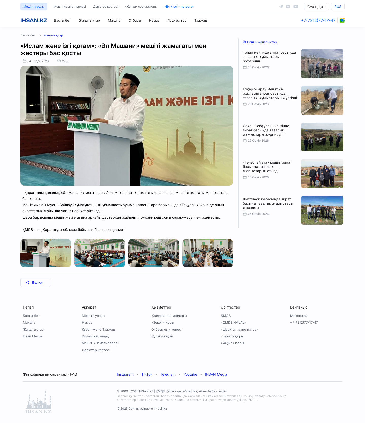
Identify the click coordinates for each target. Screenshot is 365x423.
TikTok (146, 374)
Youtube (190, 374)
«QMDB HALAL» (233, 322)
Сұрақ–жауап (162, 336)
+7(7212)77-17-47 (318, 20)
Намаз (154, 20)
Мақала (114, 20)
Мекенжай (299, 316)
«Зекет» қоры (162, 322)
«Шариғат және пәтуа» (239, 329)
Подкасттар (176, 20)
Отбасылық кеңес (166, 329)
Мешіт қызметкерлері (69, 6)
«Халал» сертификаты (141, 6)
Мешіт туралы (33, 6)
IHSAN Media (216, 374)
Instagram (125, 374)
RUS (337, 6)
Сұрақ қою (316, 6)
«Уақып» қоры (232, 343)
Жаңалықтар (89, 20)
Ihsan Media (32, 336)
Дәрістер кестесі (105, 6)
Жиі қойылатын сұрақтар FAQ (50, 374)
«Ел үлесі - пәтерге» (179, 6)
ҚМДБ (226, 316)
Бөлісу (34, 282)
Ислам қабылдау (96, 336)
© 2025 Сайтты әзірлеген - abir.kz (142, 408)
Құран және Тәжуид (98, 329)
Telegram (168, 374)
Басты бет (62, 20)
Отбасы (135, 20)
